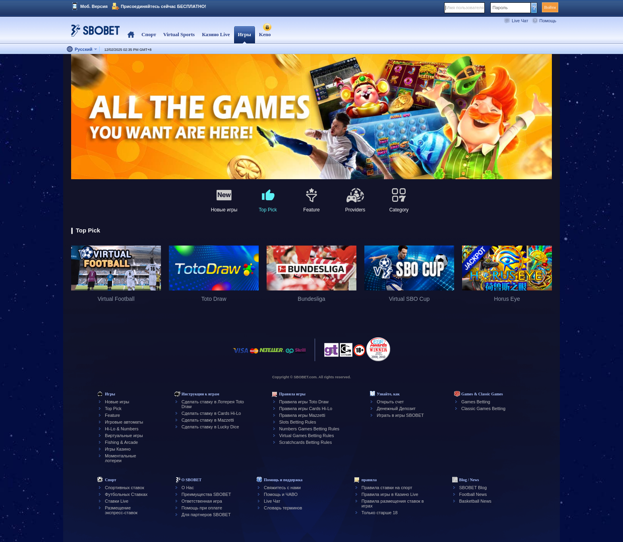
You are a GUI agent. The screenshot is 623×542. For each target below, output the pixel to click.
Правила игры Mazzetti (302, 415)
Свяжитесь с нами (282, 487)
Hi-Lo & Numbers (121, 428)
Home (131, 34)
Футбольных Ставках (126, 494)
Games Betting (475, 401)
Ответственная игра (202, 501)
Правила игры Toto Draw (304, 401)
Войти (550, 7)
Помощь (548, 20)
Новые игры (117, 401)
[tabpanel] (311, 117)
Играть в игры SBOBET (400, 415)
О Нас (188, 487)
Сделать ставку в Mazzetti (208, 420)
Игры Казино (118, 449)
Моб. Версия (94, 6)
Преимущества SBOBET (206, 494)
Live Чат (520, 20)
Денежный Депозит (396, 408)
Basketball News (475, 501)
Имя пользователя (465, 7)
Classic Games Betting (483, 408)
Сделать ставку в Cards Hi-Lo (211, 413)
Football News (473, 494)
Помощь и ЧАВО (281, 494)
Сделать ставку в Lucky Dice (210, 426)
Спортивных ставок (124, 487)
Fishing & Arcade (121, 442)
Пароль (500, 7)
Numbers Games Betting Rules (309, 428)
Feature (112, 415)
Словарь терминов (283, 507)
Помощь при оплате (202, 507)
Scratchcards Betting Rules (305, 442)
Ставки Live (116, 501)
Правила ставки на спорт (387, 487)
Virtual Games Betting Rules (306, 435)
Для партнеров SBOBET (206, 514)
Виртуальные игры (124, 435)
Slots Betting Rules (297, 422)
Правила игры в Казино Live (390, 494)
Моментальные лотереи (120, 458)
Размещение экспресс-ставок (121, 510)
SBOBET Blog (473, 487)
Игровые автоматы (124, 422)
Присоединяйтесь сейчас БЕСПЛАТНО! (163, 6)
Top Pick (113, 408)
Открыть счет (390, 401)
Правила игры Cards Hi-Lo (306, 408)
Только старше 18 (380, 512)
